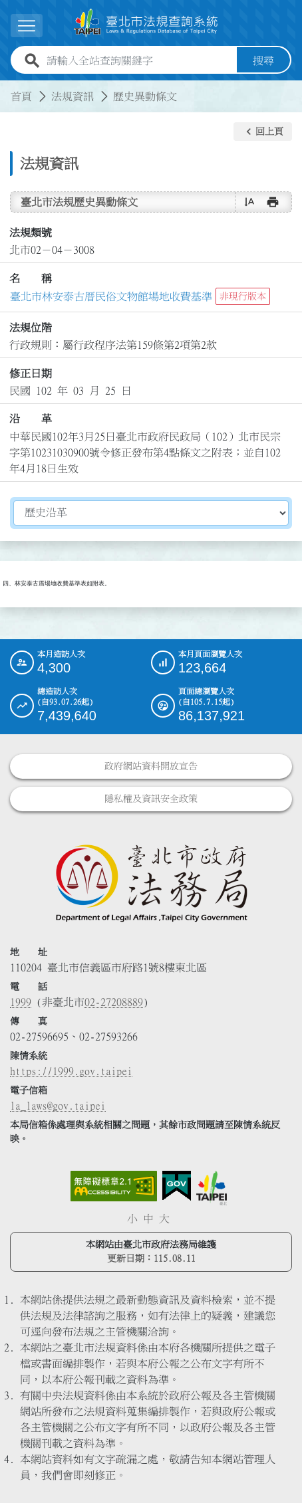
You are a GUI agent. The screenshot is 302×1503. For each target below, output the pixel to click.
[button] (262, 131)
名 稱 (30, 278)
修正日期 (30, 373)
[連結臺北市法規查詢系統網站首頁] (146, 23)
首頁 (21, 96)
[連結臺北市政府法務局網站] (151, 882)
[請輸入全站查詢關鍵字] (139, 60)
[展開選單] (27, 25)
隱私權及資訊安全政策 (151, 798)
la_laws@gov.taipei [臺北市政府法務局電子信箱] (58, 1105)
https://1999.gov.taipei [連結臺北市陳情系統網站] (71, 1071)
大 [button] (164, 1218)
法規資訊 (72, 96)
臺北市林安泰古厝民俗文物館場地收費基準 (111, 296)
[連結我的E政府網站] (176, 1186)
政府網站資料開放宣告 (151, 766)
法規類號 (30, 232)
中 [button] (148, 1218)
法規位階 (30, 327)
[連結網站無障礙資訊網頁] (114, 1186)
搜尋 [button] (263, 60)
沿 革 (30, 418)
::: (8, 88)
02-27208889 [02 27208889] (113, 1002)
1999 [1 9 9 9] (20, 1002)
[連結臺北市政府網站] (211, 1188)
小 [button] (132, 1218)
